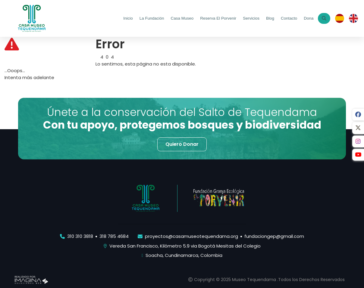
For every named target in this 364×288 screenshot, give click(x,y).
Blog (270, 18)
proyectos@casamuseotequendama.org (191, 236)
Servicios (251, 18)
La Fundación (151, 18)
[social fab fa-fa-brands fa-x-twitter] (358, 128)
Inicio (128, 18)
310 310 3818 (80, 236)
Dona (308, 18)
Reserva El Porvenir (218, 18)
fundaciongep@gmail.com (274, 236)
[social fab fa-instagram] (358, 142)
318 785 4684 (114, 236)
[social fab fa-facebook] (358, 115)
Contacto (289, 18)
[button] (182, 144)
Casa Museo (182, 18)
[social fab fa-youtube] (358, 155)
